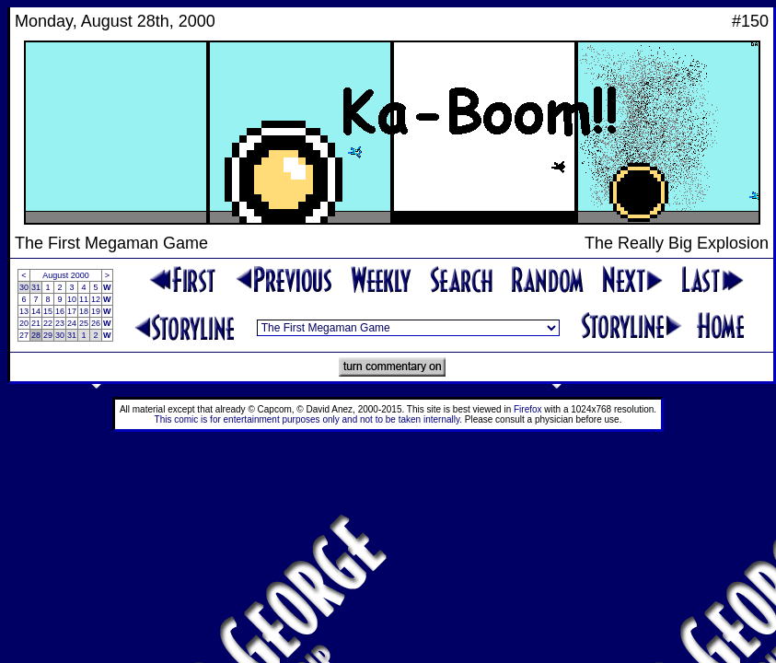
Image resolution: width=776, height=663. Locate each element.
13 (24, 311)
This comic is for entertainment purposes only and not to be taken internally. (308, 419)
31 (36, 287)
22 (47, 323)
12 (95, 299)
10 (71, 299)
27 (24, 335)
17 (71, 311)
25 (83, 323)
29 (47, 335)
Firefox (528, 409)
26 (95, 323)
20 (24, 323)
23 (59, 323)
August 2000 (65, 275)
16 (59, 311)
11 (83, 299)
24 (71, 323)
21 (36, 323)
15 (47, 311)
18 (83, 311)
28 (36, 335)
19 (95, 311)
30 (24, 287)
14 (36, 311)
